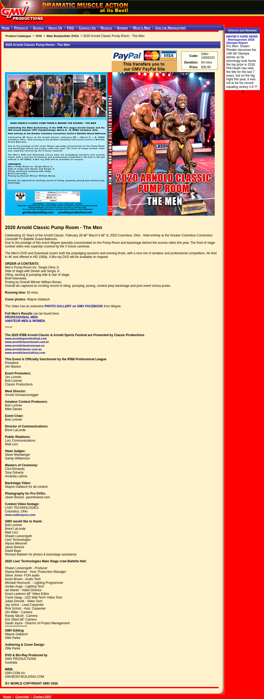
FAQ (70, 28)
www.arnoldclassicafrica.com (25, 352)
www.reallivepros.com (20, 514)
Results (106, 28)
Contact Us (87, 28)
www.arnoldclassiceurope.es (25, 345)
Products (21, 28)
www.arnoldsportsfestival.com (26, 338)
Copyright (22, 696)
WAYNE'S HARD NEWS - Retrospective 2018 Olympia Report (242, 39)
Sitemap (122, 28)
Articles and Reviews (242, 30)
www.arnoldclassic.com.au (23, 349)
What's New (141, 28)
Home (5, 28)
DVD (39, 36)
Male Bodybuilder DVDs (62, 36)
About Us (55, 28)
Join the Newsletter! (170, 28)
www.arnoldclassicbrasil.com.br (27, 341)
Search (38, 28)
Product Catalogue (18, 36)
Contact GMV (42, 696)
